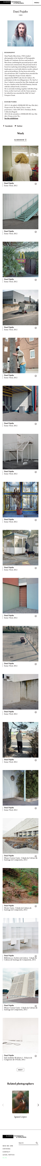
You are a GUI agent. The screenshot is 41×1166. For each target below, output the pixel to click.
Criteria (6, 1149)
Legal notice (9, 1155)
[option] (20, 1105)
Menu (36, 3)
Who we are (8, 1146)
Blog (5, 1158)
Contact (6, 1152)
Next (20, 1070)
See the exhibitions (11, 118)
